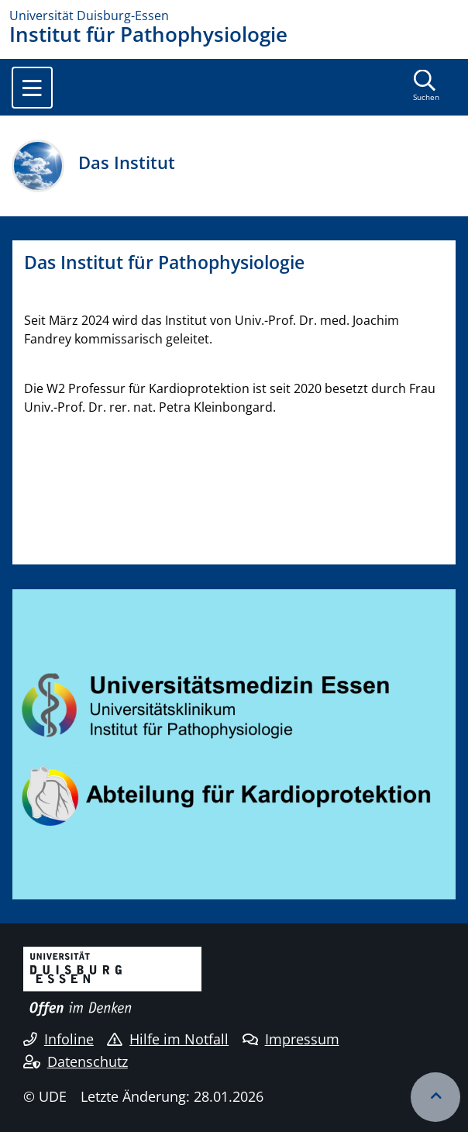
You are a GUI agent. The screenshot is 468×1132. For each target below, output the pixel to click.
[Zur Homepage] (234, 15)
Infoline (58, 1039)
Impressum (291, 1039)
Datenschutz (75, 1061)
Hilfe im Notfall (168, 1039)
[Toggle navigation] (32, 88)
